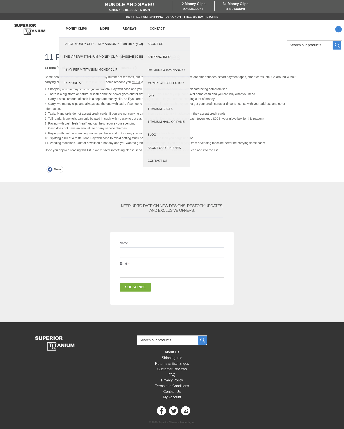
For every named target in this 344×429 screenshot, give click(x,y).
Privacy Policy (172, 380)
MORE (104, 28)
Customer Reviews (172, 369)
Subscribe (135, 287)
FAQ (172, 375)
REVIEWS (129, 28)
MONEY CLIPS (76, 28)
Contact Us (172, 391)
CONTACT (157, 28)
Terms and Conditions (172, 386)
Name (124, 243)
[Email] (172, 273)
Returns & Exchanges (172, 363)
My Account (172, 397)
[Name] (172, 252)
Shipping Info (172, 358)
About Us (172, 352)
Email (124, 263)
